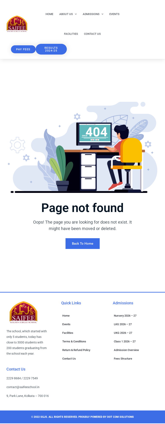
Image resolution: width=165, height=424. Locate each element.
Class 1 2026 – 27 (125, 342)
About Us (68, 14)
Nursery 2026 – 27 (125, 316)
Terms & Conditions (74, 342)
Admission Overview (126, 350)
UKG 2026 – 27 (123, 333)
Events (114, 14)
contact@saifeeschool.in (23, 387)
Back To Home (82, 244)
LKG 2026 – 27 (123, 324)
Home (49, 14)
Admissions (93, 14)
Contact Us (92, 33)
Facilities (71, 33)
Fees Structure (123, 359)
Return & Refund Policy (76, 350)
